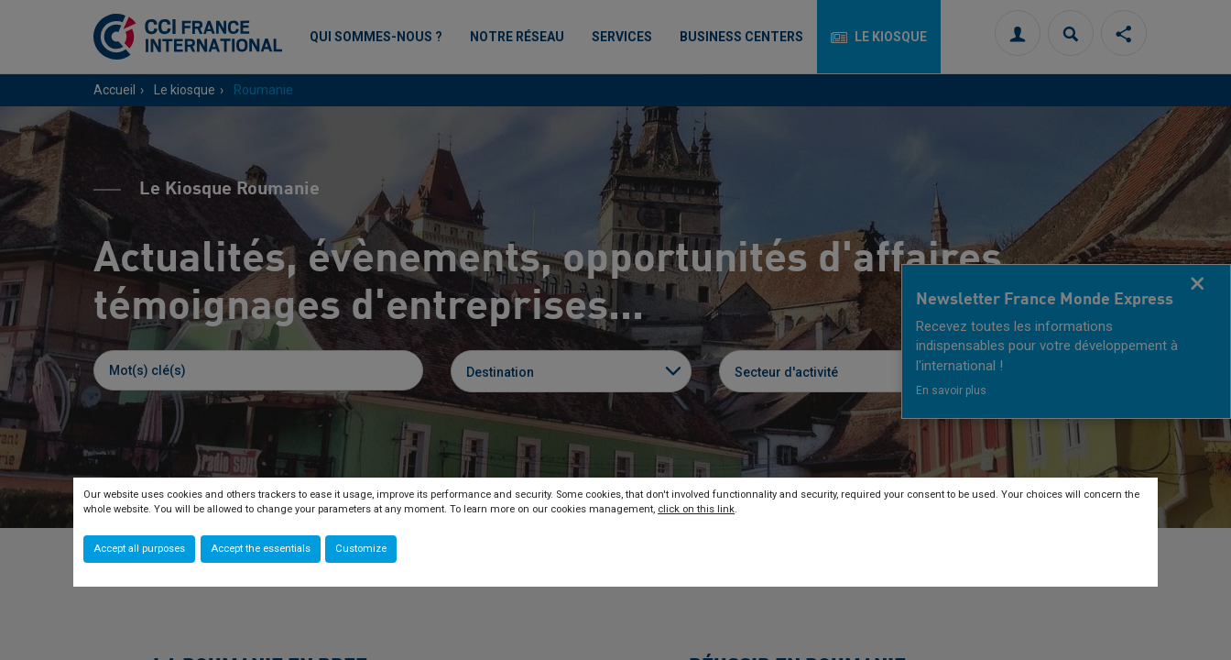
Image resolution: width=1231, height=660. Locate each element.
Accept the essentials (260, 549)
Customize (361, 549)
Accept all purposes (139, 549)
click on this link (696, 509)
